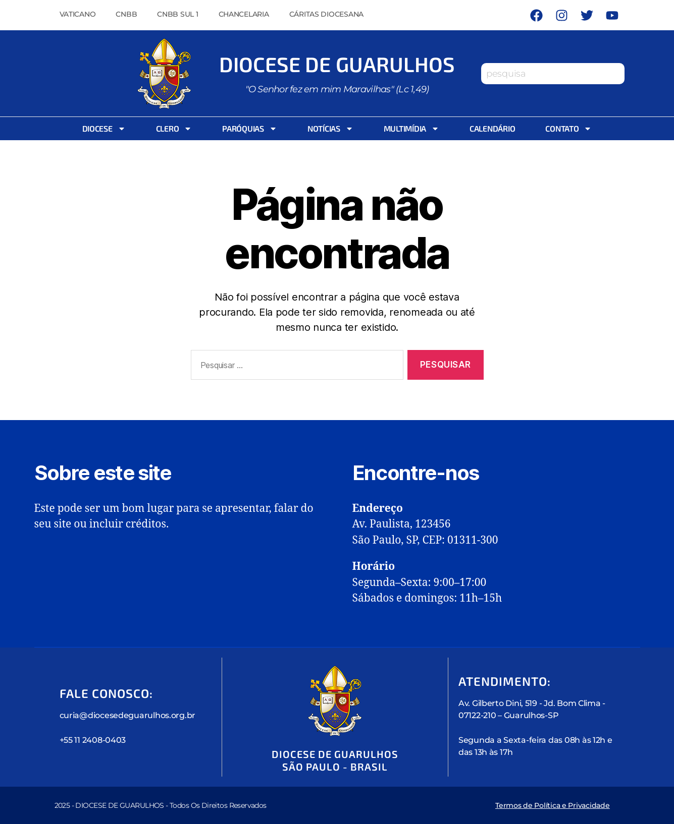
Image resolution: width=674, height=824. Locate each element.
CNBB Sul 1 (177, 14)
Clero (174, 129)
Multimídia (411, 129)
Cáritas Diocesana (326, 14)
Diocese (104, 129)
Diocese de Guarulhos (337, 64)
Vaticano (78, 14)
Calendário (492, 128)
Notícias (330, 129)
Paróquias (249, 129)
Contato (568, 129)
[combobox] (553, 73)
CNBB (126, 14)
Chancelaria (244, 14)
